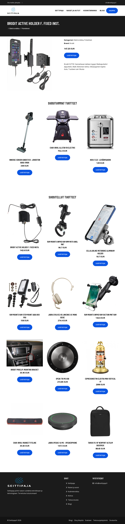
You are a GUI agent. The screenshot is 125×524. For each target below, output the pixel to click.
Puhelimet (26, 28)
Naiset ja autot (73, 10)
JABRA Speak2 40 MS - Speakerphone (62, 442)
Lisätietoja (71, 55)
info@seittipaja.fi (110, 3)
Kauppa (112, 11)
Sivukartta (113, 520)
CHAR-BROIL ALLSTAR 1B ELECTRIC (62, 147)
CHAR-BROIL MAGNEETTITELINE (24, 442)
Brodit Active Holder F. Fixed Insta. (24, 247)
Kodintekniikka (90, 10)
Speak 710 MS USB (62, 378)
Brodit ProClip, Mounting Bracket (25, 369)
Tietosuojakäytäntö (100, 520)
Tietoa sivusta (73, 500)
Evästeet (88, 520)
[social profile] (22, 3)
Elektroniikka (14, 28)
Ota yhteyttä (78, 520)
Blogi (102, 10)
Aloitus (70, 496)
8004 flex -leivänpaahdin (100, 160)
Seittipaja (59, 10)
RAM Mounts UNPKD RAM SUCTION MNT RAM (100, 314)
